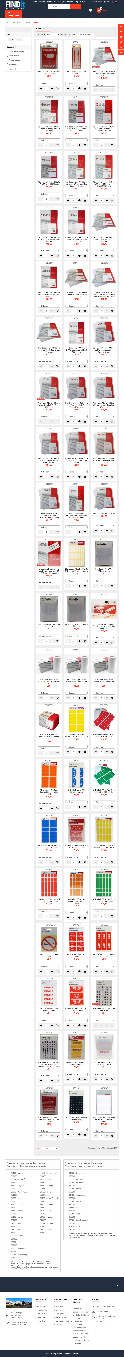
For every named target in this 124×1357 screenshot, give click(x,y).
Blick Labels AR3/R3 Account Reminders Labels (77, 1063)
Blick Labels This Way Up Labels (76, 73)
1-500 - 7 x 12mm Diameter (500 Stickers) (76, 1119)
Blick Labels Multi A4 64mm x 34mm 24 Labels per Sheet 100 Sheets (104, 74)
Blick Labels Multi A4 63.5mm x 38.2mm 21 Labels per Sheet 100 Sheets (104, 129)
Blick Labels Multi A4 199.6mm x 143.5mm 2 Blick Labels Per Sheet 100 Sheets (104, 295)
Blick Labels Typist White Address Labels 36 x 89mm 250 (49, 737)
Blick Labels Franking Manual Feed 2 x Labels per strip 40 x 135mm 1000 (104, 626)
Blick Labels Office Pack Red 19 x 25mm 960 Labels (49, 900)
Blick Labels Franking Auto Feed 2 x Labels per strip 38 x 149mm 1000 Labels (49, 571)
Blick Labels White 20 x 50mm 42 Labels (49, 625)
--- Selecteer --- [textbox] (45, 84)
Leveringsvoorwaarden (65, 2)
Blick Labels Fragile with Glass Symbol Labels (49, 73)
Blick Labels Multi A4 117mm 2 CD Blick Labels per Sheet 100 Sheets (76, 350)
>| (56, 1148)
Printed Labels (14, 56)
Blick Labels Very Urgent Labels (76, 955)
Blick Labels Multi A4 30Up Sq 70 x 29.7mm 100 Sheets (49, 183)
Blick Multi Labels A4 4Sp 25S (104, 514)
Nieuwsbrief (41, 1321)
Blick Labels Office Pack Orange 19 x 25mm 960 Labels (76, 901)
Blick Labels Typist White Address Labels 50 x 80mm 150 (104, 682)
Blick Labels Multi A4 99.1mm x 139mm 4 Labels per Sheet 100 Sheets (49, 129)
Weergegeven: (66, 34)
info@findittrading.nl (104, 1311)
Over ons (42, 2)
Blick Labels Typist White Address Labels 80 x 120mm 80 (49, 682)
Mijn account (41, 1306)
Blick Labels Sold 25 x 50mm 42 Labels (104, 955)
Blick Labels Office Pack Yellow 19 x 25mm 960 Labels (104, 846)
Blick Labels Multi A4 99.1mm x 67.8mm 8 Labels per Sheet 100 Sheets (104, 239)
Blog (76, 2)
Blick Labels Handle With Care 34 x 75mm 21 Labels (76, 846)
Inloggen (97, 2)
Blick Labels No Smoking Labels (49, 955)
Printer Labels (14, 60)
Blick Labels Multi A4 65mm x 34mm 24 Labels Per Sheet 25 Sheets (49, 405)
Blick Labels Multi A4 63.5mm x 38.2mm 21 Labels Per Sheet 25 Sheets (76, 405)
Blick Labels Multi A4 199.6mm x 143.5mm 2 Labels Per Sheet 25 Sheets (49, 516)
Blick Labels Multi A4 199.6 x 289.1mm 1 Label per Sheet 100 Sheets (49, 350)
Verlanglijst (41, 1314)
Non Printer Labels (16, 52)
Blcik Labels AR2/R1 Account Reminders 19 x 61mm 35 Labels (49, 1120)
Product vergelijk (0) (85, 35)
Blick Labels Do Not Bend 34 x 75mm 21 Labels (76, 1009)
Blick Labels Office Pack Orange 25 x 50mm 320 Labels (49, 792)
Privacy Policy (61, 1306)
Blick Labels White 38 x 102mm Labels (103, 570)
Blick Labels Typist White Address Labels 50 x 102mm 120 (76, 682)
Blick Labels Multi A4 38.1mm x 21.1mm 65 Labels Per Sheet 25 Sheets (104, 350)
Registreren (106, 2)
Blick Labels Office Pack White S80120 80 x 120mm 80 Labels (104, 1120)
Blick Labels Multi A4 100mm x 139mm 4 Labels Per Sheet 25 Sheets (104, 461)
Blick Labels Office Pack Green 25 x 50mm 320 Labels (104, 791)
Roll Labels (13, 64)
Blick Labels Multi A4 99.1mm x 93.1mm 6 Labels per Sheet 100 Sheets (49, 295)
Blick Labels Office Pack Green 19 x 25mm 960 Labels (104, 900)
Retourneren (41, 1317)
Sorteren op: (41, 34)
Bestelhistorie (42, 1310)
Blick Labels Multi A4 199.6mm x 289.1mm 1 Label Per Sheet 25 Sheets (76, 516)
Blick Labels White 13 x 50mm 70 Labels (76, 625)
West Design (16, 22)
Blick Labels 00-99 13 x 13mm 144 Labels (104, 1009)
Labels (27, 22)
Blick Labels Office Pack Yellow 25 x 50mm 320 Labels (76, 736)
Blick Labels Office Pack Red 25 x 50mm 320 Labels (104, 736)
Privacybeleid (51, 2)
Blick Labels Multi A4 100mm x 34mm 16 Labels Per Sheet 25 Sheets (104, 405)
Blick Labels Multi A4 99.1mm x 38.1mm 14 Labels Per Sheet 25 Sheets (49, 461)
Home (35, 2)
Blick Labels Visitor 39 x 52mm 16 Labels (76, 791)
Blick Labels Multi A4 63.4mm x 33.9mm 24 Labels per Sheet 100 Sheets (76, 129)
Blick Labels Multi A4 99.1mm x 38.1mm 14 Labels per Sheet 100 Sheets (104, 184)
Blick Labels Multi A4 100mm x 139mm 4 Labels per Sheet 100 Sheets (76, 295)
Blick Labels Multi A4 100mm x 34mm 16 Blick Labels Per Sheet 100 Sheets (76, 184)
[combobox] (49, 83)
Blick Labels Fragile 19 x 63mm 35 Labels (49, 1009)
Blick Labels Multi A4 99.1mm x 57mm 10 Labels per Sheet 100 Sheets (76, 239)
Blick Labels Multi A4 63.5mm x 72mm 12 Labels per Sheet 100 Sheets (49, 239)
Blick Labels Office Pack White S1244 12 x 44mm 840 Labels (76, 570)
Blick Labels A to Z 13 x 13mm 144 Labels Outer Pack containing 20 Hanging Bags (49, 1064)
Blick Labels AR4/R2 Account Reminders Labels (104, 1063)
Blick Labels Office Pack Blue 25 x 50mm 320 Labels (49, 846)
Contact (59, 1325)
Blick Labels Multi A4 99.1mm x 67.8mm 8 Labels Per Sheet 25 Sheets (76, 461)
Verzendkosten (61, 1317)
